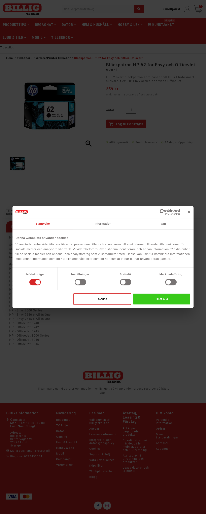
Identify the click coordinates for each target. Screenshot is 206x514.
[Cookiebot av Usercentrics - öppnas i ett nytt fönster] (162, 212)
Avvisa (102, 299)
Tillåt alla (161, 299)
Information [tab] (103, 223)
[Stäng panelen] (189, 212)
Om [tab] (163, 223)
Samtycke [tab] (43, 223)
